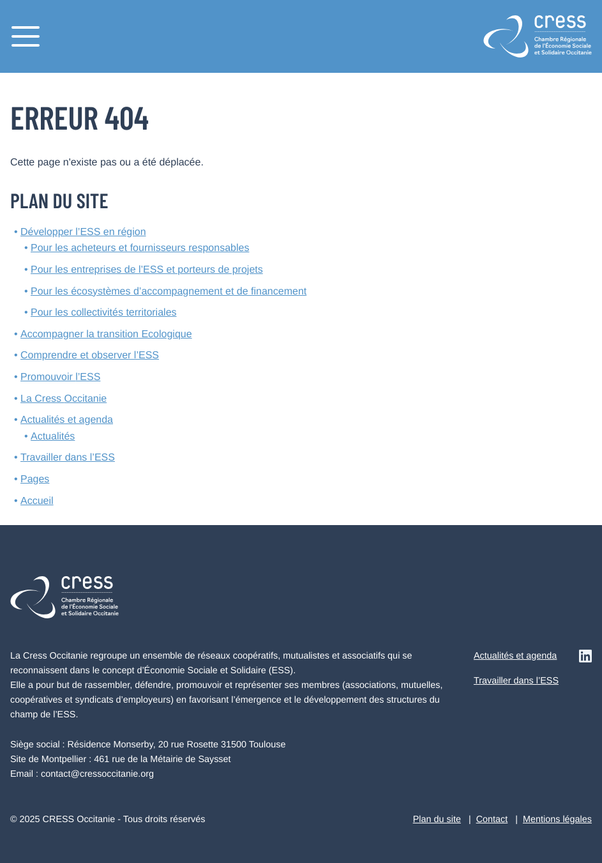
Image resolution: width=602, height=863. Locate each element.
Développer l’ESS (83, 232)
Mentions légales (557, 819)
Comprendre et (89, 355)
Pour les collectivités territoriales (104, 312)
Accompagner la (106, 334)
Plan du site (437, 819)
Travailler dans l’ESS (67, 457)
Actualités (53, 436)
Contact (492, 819)
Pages (34, 479)
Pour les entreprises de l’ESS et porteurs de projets (147, 269)
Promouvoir (60, 377)
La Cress (63, 398)
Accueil (37, 501)
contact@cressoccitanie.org (97, 774)
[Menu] (25, 36)
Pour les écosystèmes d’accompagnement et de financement (168, 291)
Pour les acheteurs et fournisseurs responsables (140, 248)
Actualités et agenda (66, 420)
